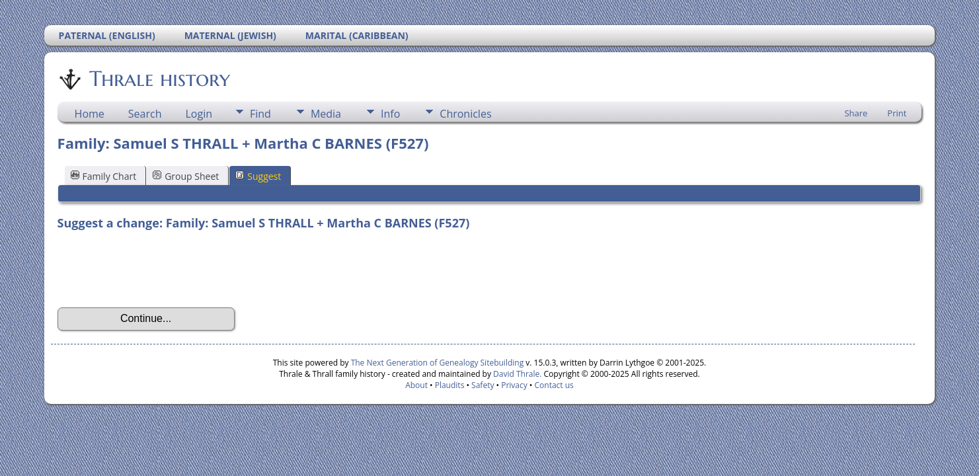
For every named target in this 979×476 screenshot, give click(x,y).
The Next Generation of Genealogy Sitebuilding (437, 362)
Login (198, 113)
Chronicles (465, 113)
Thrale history (158, 78)
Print (896, 113)
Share (855, 113)
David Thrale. (517, 373)
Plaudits (450, 385)
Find (260, 113)
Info (390, 113)
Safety (482, 385)
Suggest (258, 176)
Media (326, 113)
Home (89, 113)
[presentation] (158, 269)
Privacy (514, 385)
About (416, 385)
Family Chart (104, 176)
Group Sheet (186, 176)
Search (145, 113)
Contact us (554, 385)
